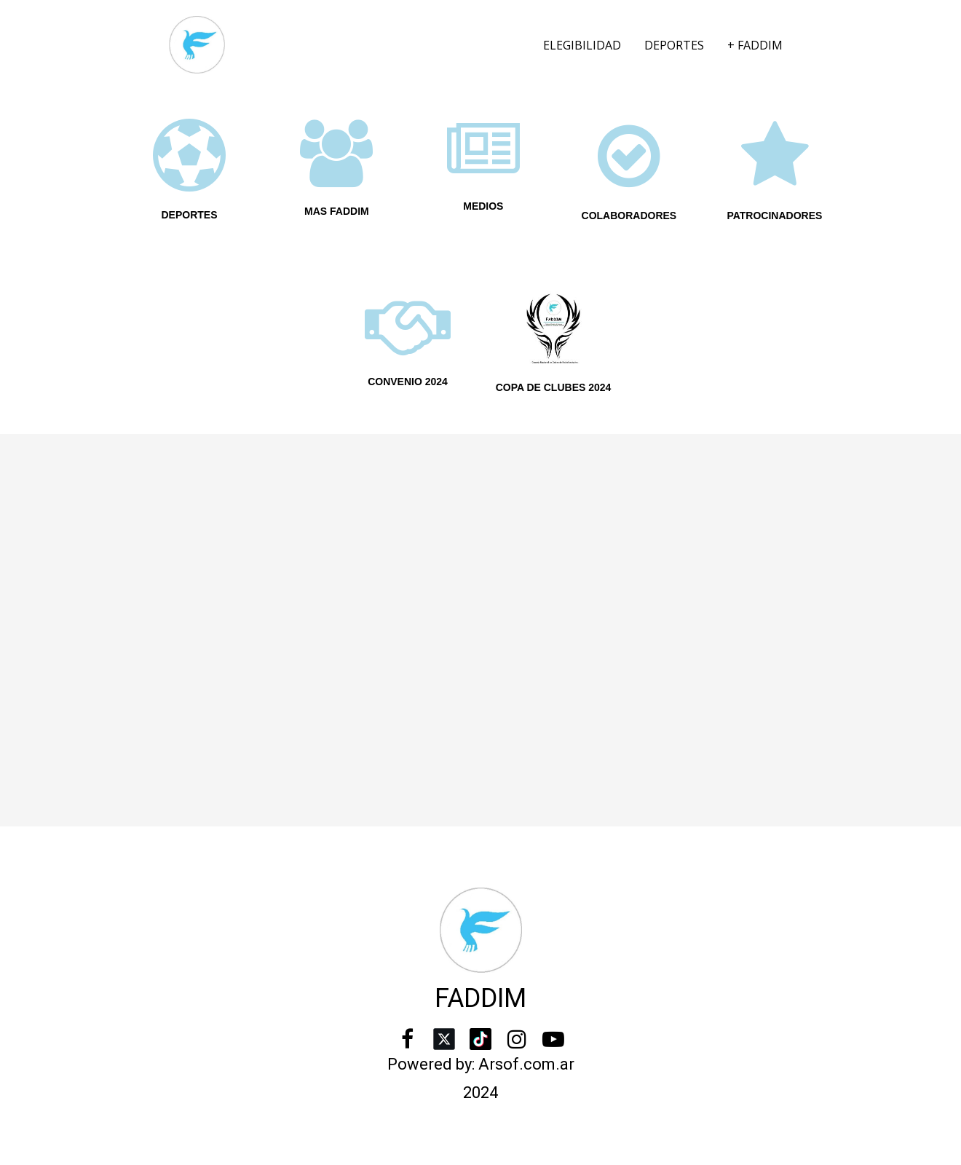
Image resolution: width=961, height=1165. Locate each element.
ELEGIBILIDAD (582, 45)
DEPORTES (674, 45)
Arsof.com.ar (526, 1064)
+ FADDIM (755, 45)
